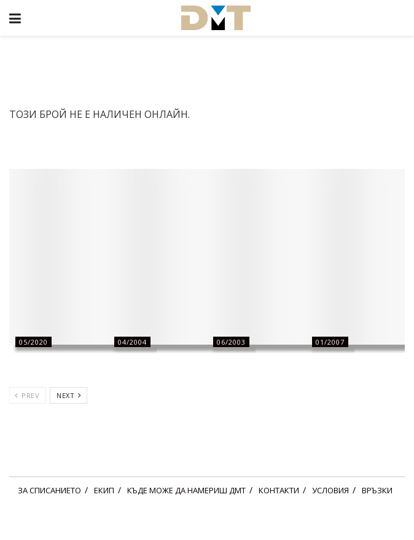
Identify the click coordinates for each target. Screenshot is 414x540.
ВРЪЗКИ (377, 490)
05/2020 (33, 341)
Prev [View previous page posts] (27, 395)
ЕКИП (104, 490)
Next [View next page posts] (69, 395)
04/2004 (132, 341)
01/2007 (330, 341)
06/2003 (231, 341)
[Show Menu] (15, 18)
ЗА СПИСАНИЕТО (49, 490)
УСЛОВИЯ (330, 490)
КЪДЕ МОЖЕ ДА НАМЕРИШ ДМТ (186, 490)
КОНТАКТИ (279, 490)
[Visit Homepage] (215, 18)
